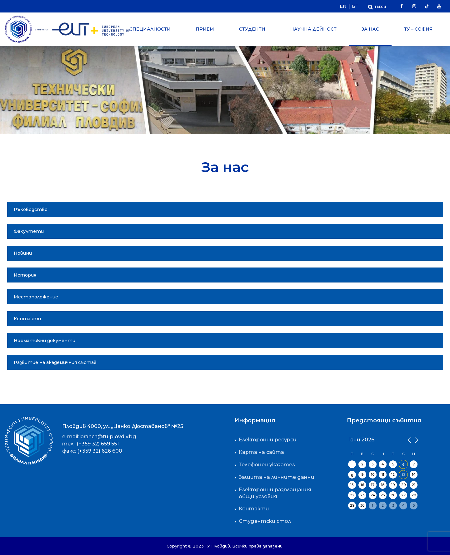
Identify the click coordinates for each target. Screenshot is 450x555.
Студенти (252, 29)
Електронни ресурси (268, 440)
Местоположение (36, 297)
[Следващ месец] (415, 439)
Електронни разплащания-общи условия (276, 493)
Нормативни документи (44, 340)
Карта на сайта (261, 452)
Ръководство (31, 209)
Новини (23, 253)
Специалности (150, 29)
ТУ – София (418, 29)
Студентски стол (265, 521)
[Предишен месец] (409, 439)
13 (403, 475)
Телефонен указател (267, 465)
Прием (205, 29)
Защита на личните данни (276, 477)
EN (343, 6)
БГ (355, 6)
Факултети (29, 231)
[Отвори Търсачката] (377, 6)
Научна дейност (313, 29)
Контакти (27, 319)
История (25, 275)
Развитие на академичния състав (55, 362)
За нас (370, 29)
